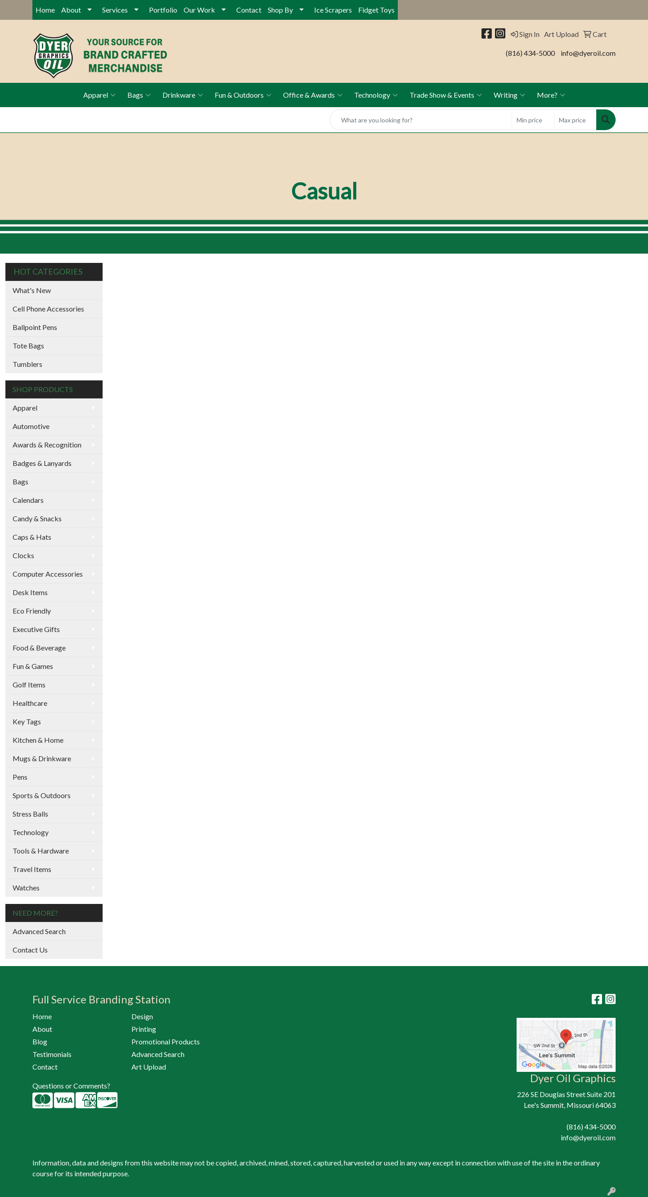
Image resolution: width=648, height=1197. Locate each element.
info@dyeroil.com (588, 53)
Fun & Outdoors (243, 95)
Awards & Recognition (47, 444)
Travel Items (32, 869)
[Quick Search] (420, 119)
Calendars (28, 500)
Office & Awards (312, 95)
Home (45, 9)
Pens (20, 776)
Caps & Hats (32, 537)
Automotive (31, 426)
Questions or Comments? (71, 1085)
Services (115, 9)
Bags (139, 95)
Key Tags (27, 721)
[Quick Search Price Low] (533, 119)
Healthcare (30, 703)
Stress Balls (30, 813)
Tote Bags (28, 345)
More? (551, 95)
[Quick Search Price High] (575, 119)
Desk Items (30, 592)
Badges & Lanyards (42, 463)
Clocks (23, 555)
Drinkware (182, 95)
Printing (143, 1029)
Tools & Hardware (41, 850)
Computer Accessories (48, 573)
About (71, 9)
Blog (39, 1041)
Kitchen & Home (38, 740)
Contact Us (30, 949)
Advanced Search (39, 931)
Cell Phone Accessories (48, 308)
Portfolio (163, 9)
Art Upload (148, 1066)
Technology (376, 95)
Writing (509, 95)
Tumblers (27, 364)
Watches (26, 887)
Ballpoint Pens (35, 327)
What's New (32, 290)
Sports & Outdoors (42, 795)
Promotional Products (165, 1041)
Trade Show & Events (446, 95)
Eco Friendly (32, 610)
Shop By (280, 9)
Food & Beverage (39, 647)
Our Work (199, 9)
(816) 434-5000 (530, 53)
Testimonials (52, 1054)
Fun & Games (33, 666)
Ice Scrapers (333, 9)
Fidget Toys (376, 9)
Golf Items (29, 684)
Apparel (99, 95)
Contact (248, 9)
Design (142, 1016)
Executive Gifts (36, 629)
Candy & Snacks (37, 518)
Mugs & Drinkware (42, 758)
